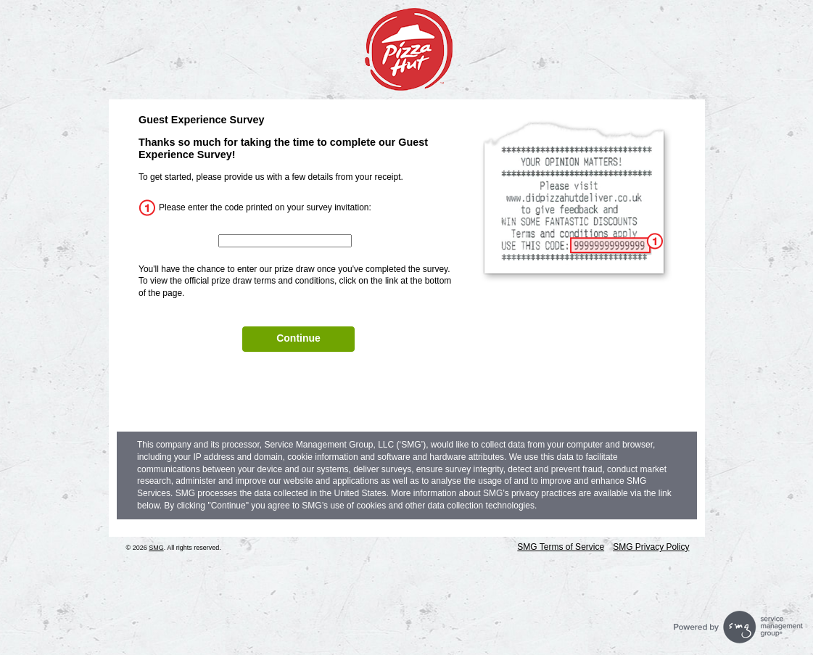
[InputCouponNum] (285, 240)
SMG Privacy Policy (651, 547)
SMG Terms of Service (560, 547)
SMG (156, 547)
